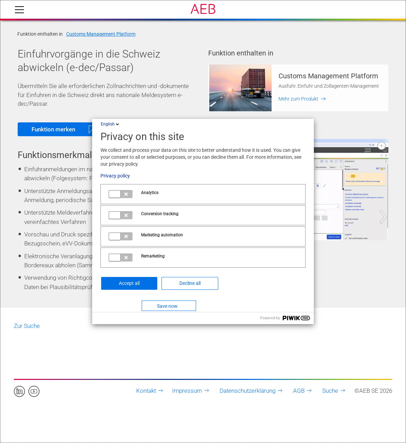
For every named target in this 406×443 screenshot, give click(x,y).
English (110, 124)
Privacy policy (115, 176)
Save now (167, 306)
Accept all (129, 283)
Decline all (190, 283)
